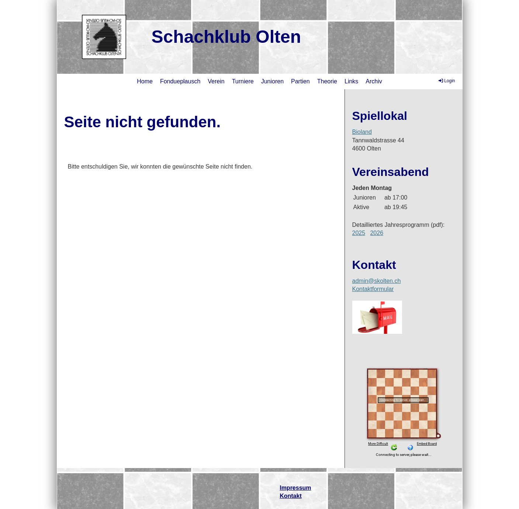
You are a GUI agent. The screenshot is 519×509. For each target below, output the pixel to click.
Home (145, 81)
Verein (216, 81)
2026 (376, 233)
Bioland (362, 132)
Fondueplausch (180, 81)
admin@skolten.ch (376, 281)
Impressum (295, 488)
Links (351, 81)
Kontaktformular (373, 289)
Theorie (327, 81)
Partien (300, 81)
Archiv (374, 81)
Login (446, 80)
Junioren (272, 81)
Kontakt (291, 496)
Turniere (243, 81)
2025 (359, 233)
